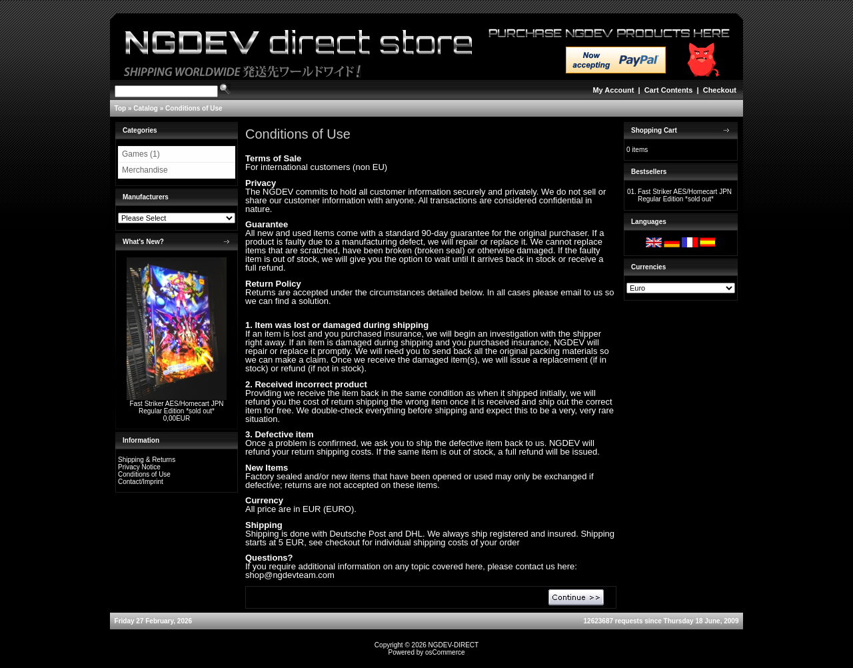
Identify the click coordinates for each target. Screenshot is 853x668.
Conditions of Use (194, 108)
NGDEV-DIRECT (453, 645)
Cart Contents (668, 90)
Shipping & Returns (146, 459)
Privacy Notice (139, 467)
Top (121, 108)
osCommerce (444, 652)
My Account (613, 90)
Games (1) (141, 154)
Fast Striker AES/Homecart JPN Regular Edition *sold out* (176, 407)
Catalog (145, 108)
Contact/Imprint (140, 481)
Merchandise (145, 170)
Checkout (719, 90)
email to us (581, 292)
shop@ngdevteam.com (290, 575)
